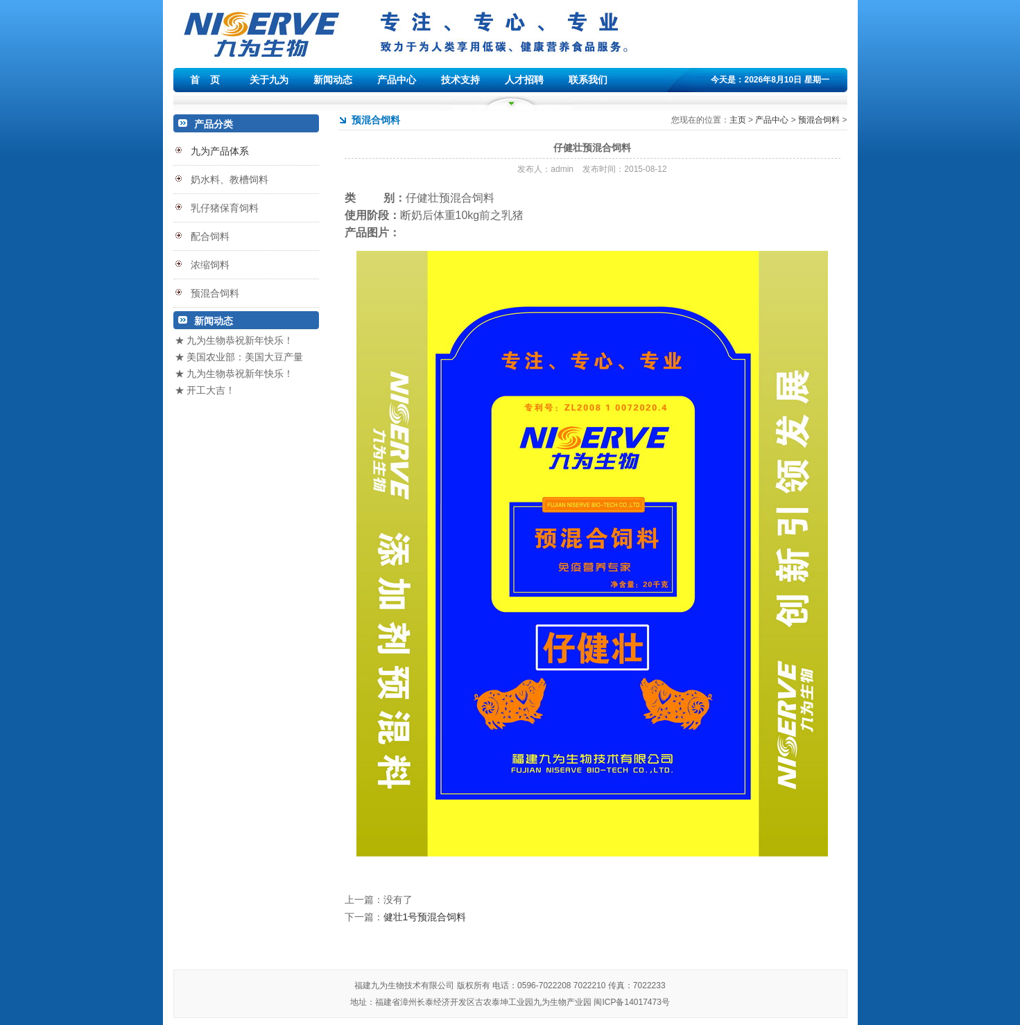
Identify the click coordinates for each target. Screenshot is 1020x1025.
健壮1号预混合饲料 (425, 916)
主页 (737, 120)
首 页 (205, 79)
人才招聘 (524, 79)
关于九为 (269, 79)
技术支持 (460, 79)
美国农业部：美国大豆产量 (245, 356)
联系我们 (588, 79)
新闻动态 (332, 79)
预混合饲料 (819, 120)
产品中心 (396, 79)
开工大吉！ (211, 390)
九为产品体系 (220, 151)
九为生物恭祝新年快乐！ (240, 340)
